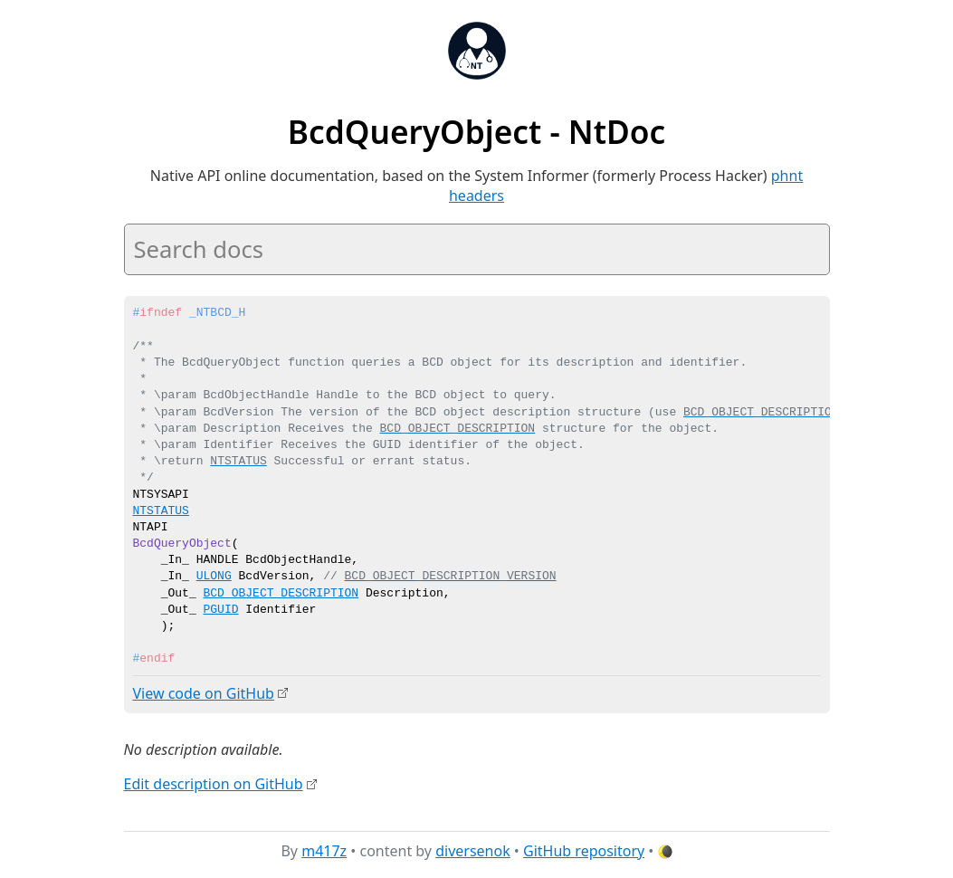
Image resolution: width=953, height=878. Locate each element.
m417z (324, 850)
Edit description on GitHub (213, 783)
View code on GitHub (203, 693)
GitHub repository (583, 850)
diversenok (472, 850)
